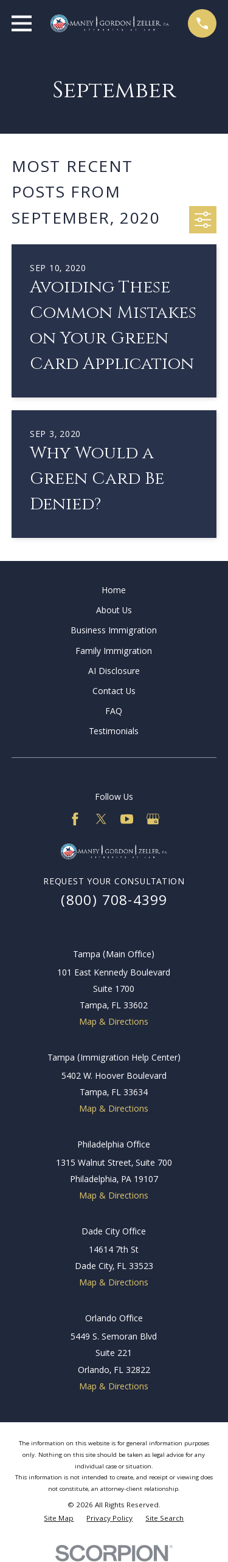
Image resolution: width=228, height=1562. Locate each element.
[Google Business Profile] (153, 819)
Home (114, 591)
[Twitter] (101, 819)
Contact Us (114, 692)
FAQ (113, 712)
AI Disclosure (114, 672)
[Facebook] (75, 819)
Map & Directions (113, 1023)
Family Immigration (113, 652)
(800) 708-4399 (114, 902)
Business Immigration (114, 631)
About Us (114, 611)
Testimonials (114, 732)
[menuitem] (59, 1520)
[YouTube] (126, 819)
